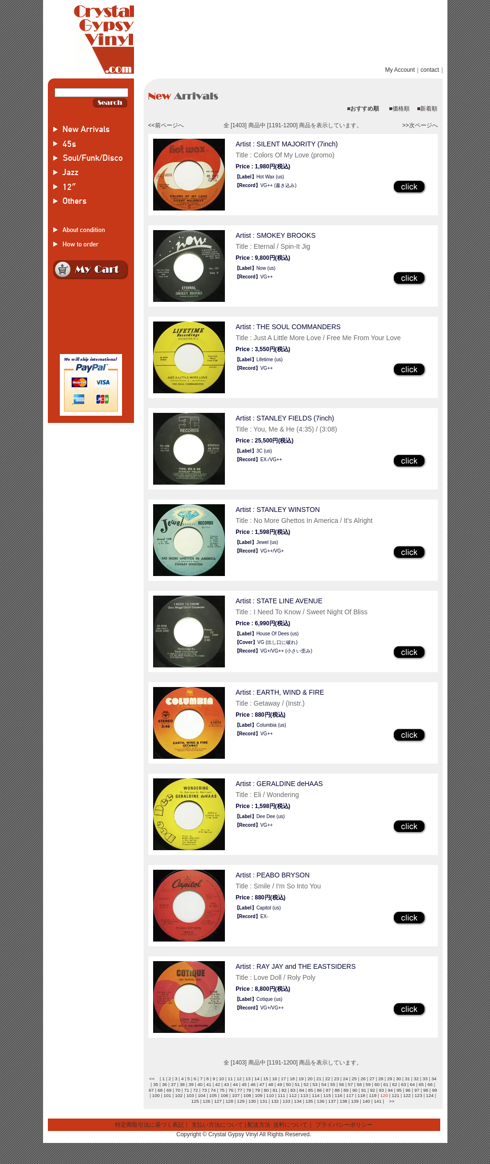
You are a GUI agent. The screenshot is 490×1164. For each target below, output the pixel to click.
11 (230, 1078)
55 (332, 1084)
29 (389, 1078)
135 (309, 1101)
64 (412, 1084)
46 (253, 1084)
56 (341, 1084)
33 (425, 1078)
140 (366, 1101)
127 (218, 1101)
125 (195, 1101)
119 (373, 1095)
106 (224, 1095)
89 (346, 1090)
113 (304, 1095)
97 (417, 1090)
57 (350, 1084)
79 (257, 1090)
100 (156, 1095)
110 (270, 1095)
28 (380, 1078)
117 (350, 1095)
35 (155, 1084)
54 (323, 1084)
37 (173, 1084)
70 (177, 1090)
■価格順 (399, 108)
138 (343, 1101)
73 (204, 1090)
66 (430, 1084)
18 (292, 1078)
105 (213, 1095)
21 (319, 1078)
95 (399, 1090)
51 (297, 1084)
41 (209, 1084)
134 (297, 1101)
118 (361, 1095)
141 (377, 1101)
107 (236, 1095)
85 (310, 1090)
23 (336, 1078)
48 (270, 1084)
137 (332, 1101)
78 (248, 1090)
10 (221, 1078)
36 (164, 1084)
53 (315, 1084)
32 (416, 1078)
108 (247, 1095)
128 (229, 1101)
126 (207, 1101)
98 (425, 1090)
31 (407, 1078)
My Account (400, 70)
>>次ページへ (419, 125)
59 (368, 1084)
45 (244, 1084)
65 (421, 1084)
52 (306, 1084)
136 (320, 1101)
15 (265, 1078)
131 (263, 1101)
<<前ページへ (166, 125)
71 (186, 1090)
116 (338, 1095)
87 (328, 1090)
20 (309, 1078)
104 (201, 1095)
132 (275, 1101)
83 (293, 1090)
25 (354, 1078)
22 (327, 1078)
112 (293, 1095)
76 (231, 1090)
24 (345, 1078)
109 (258, 1095)
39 (191, 1084)
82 (284, 1090)
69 (169, 1090)
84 (301, 1090)
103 (190, 1095)
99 (434, 1090)
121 (396, 1095)
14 (256, 1078)
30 (398, 1078)
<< (152, 1078)
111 (281, 1095)
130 (252, 1101)
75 (222, 1090)
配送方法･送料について (277, 1124)
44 (235, 1084)
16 (274, 1078)
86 (319, 1090)
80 (266, 1090)
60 (376, 1084)
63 (403, 1084)
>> (391, 1101)
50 (288, 1084)
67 (151, 1090)
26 (363, 1078)
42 (217, 1084)
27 (372, 1078)
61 (386, 1084)
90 (354, 1090)
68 (160, 1090)
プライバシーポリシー (344, 1124)
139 (355, 1101)
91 (364, 1090)
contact (430, 70)
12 (239, 1078)
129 (241, 1101)
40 (199, 1084)
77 (240, 1090)
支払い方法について (217, 1124)
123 (418, 1095)
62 (394, 1084)
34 (433, 1078)
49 (279, 1084)
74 (213, 1090)
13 (248, 1078)
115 (327, 1095)
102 (179, 1095)
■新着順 (427, 108)
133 (286, 1101)
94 (390, 1090)
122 (407, 1095)
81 (275, 1090)
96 (408, 1090)
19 (301, 1078)
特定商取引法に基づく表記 (149, 1124)
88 (337, 1090)
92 (372, 1090)
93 (381, 1090)
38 (182, 1084)
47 (262, 1084)
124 (430, 1095)
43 (226, 1084)
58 (359, 1084)
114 (316, 1095)
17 (283, 1078)
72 (195, 1090)
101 (167, 1095)
